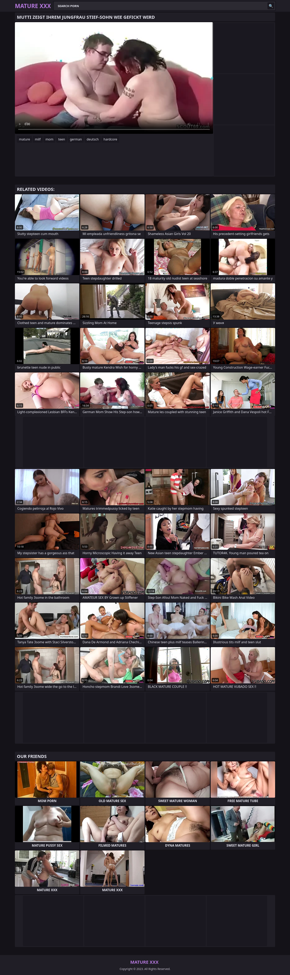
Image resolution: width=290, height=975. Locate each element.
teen (61, 139)
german (76, 139)
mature (24, 139)
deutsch (93, 139)
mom (50, 139)
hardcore (110, 139)
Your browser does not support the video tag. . (114, 78)
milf (38, 139)
